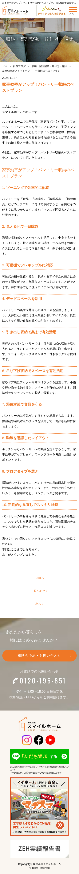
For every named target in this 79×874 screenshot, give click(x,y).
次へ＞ (39, 604)
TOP (4, 66)
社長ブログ (19, 66)
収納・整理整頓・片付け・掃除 (49, 66)
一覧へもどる (39, 591)
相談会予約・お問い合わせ (39, 655)
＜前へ (39, 578)
